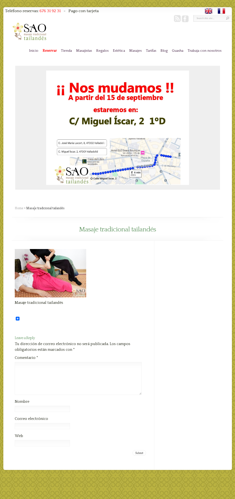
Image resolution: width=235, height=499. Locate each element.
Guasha (177, 51)
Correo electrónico (31, 424)
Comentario (26, 358)
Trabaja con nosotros (204, 51)
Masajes (135, 51)
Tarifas (151, 51)
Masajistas (84, 51)
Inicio (33, 51)
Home (19, 208)
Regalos (102, 51)
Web (19, 441)
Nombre (22, 407)
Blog (164, 51)
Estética (119, 51)
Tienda (66, 51)
